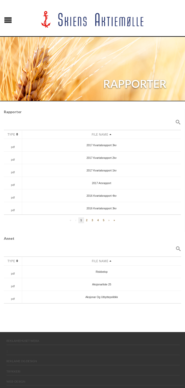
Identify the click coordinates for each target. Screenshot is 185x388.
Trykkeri (13, 371)
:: (7, 351)
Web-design (15, 381)
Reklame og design (21, 361)
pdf (13, 146)
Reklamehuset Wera (22, 340)
